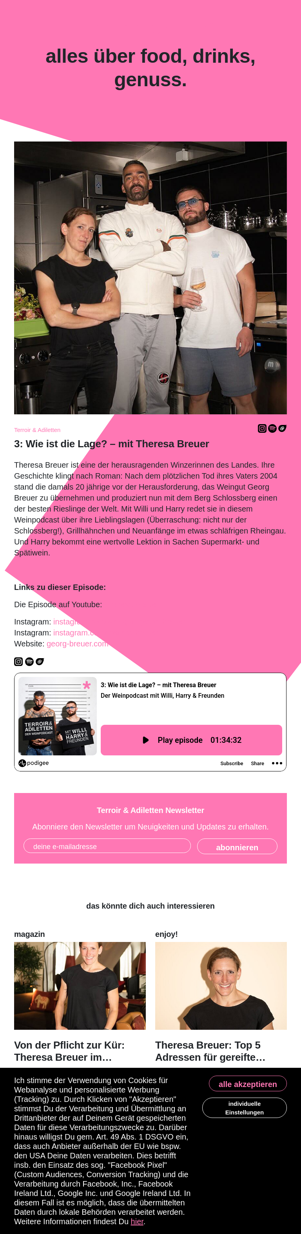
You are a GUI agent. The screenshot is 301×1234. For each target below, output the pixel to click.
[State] (237, 846)
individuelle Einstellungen (244, 1108)
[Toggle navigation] (150, 109)
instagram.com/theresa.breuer (105, 632)
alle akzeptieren (248, 1084)
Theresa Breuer (131, 604)
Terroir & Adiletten (37, 429)
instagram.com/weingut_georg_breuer (119, 621)
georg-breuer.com (78, 643)
